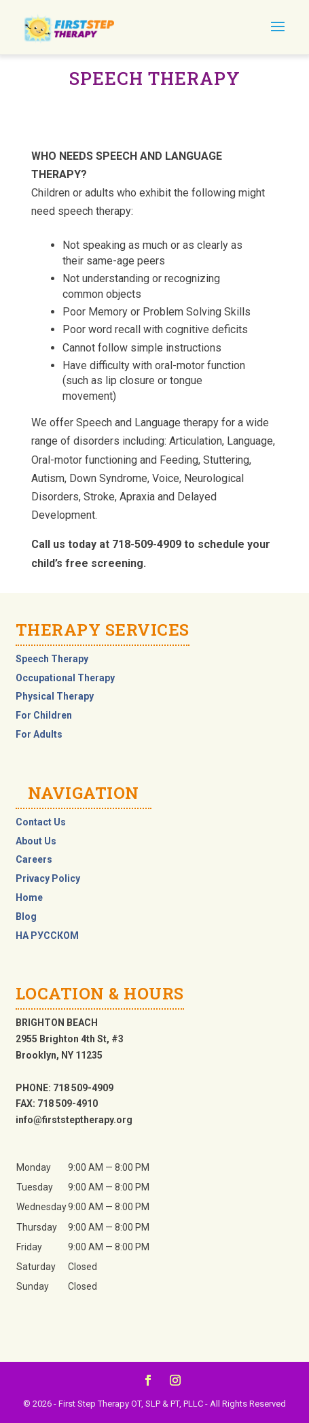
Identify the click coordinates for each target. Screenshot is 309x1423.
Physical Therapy (55, 696)
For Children (44, 715)
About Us (36, 841)
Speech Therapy (52, 658)
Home (29, 897)
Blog (26, 916)
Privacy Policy (48, 878)
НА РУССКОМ (47, 935)
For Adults (39, 734)
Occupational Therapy (65, 677)
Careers (34, 859)
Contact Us (41, 822)
